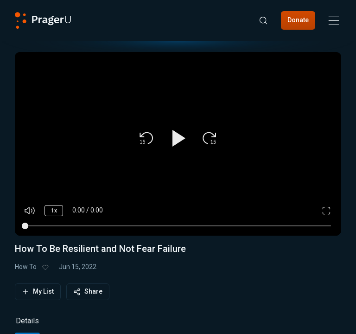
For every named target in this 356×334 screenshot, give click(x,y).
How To (26, 266)
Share (87, 291)
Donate (298, 20)
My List (38, 291)
